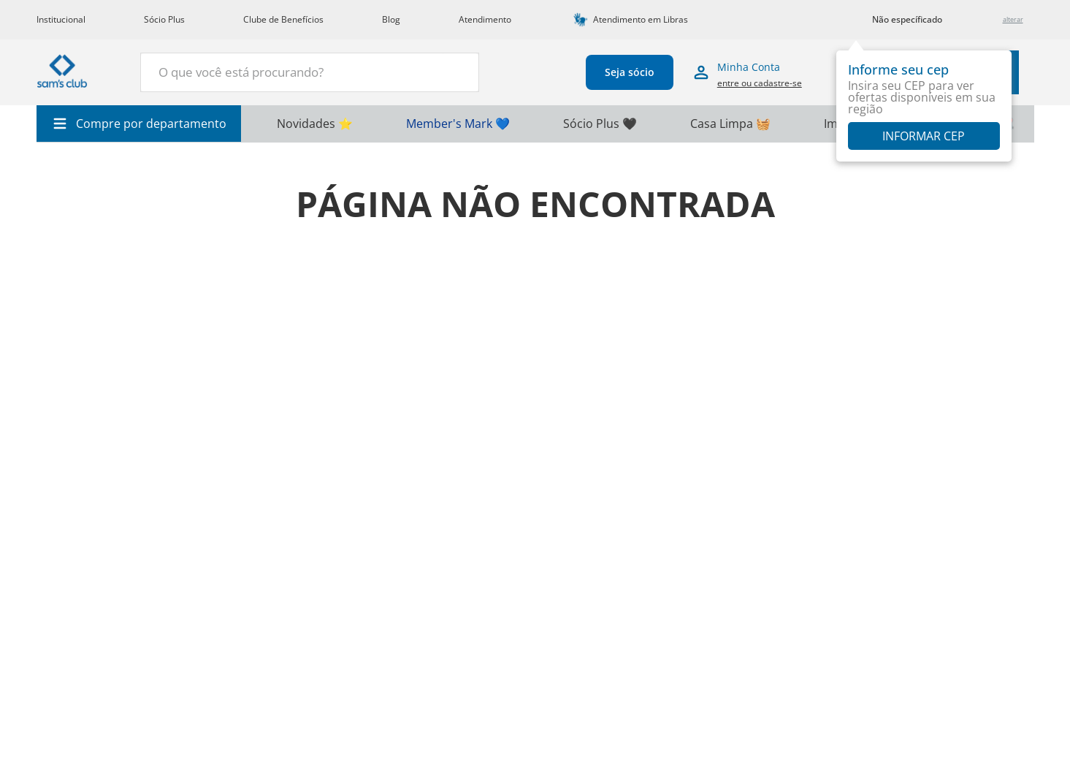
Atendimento (485, 19)
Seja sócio (621, 72)
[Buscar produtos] (442, 71)
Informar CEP (923, 136)
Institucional (61, 19)
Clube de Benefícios (283, 19)
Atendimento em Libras (640, 19)
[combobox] (301, 72)
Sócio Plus (164, 19)
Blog (391, 19)
